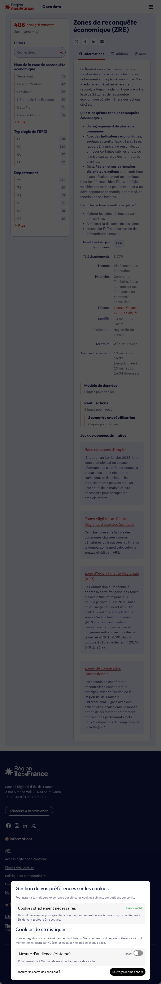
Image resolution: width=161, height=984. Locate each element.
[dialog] (80, 930)
